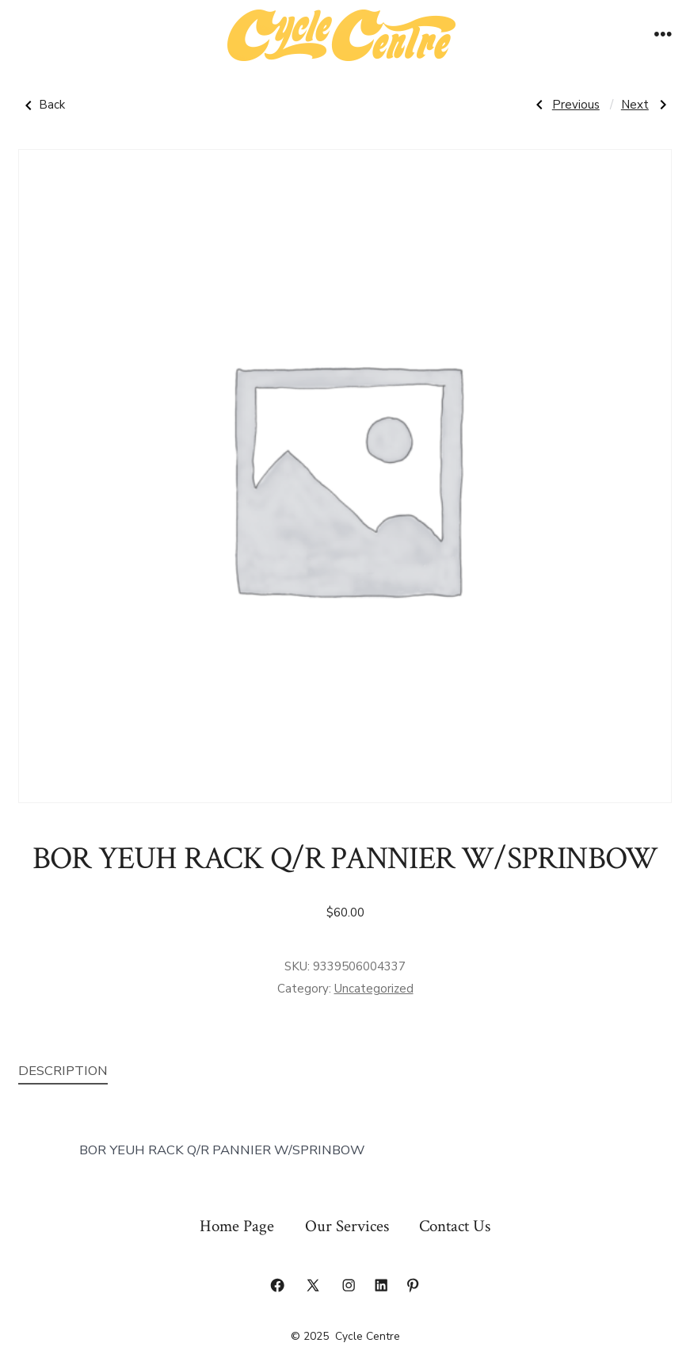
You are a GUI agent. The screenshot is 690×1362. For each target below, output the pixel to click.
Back (41, 105)
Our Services (347, 1226)
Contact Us (454, 1226)
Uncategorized (374, 989)
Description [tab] (63, 1071)
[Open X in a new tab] (313, 1285)
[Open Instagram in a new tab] (348, 1285)
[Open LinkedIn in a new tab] (381, 1285)
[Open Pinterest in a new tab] (412, 1285)
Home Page (237, 1226)
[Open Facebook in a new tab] (277, 1285)
